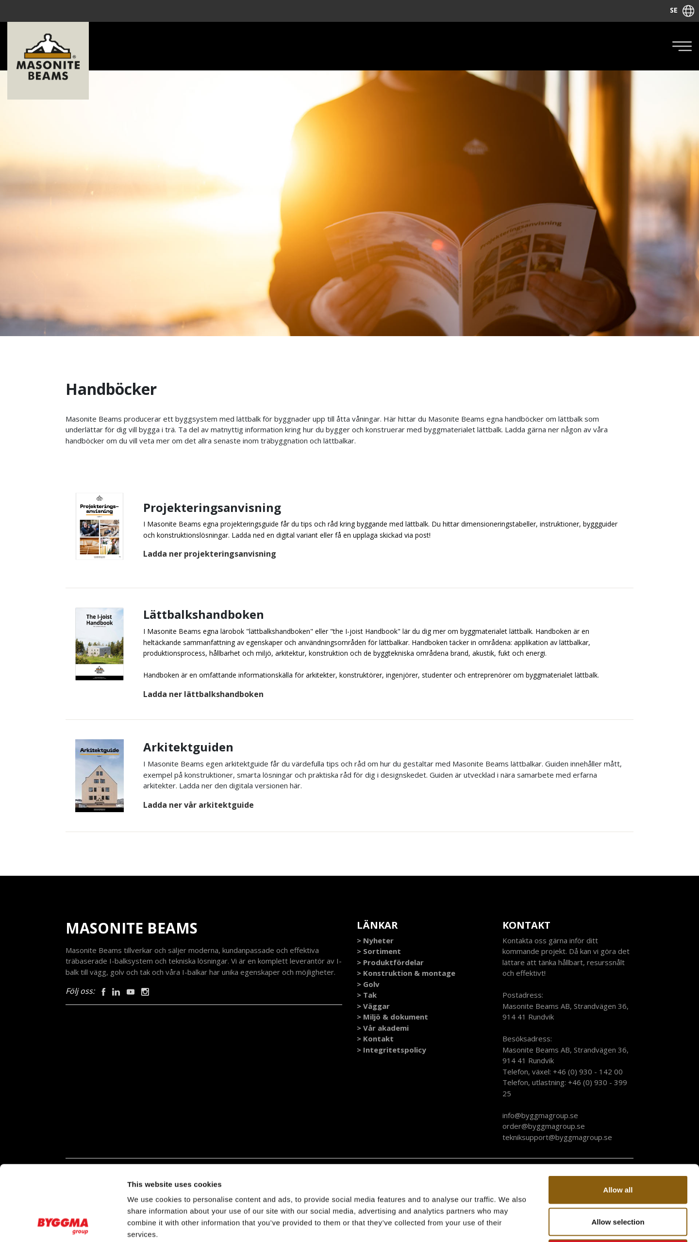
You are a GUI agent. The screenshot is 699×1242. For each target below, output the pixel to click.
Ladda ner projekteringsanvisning (209, 553)
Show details (509, 1223)
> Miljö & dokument (392, 1016)
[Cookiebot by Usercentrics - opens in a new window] (62, 1223)
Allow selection (617, 1146)
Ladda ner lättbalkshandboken (203, 694)
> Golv (368, 984)
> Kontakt (375, 1038)
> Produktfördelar (390, 962)
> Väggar (373, 1006)
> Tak (367, 995)
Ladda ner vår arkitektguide (198, 805)
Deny (618, 1178)
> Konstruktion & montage (406, 973)
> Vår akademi (383, 1028)
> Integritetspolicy (391, 1050)
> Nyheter (375, 940)
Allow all (618, 1114)
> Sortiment (379, 951)
